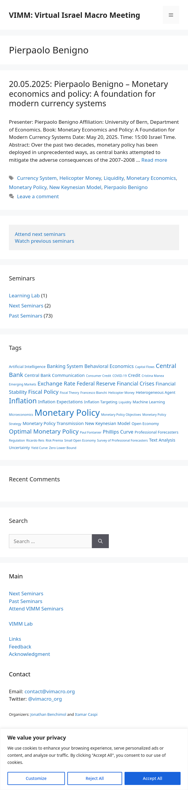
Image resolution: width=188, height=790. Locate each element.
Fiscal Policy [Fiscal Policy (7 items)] (43, 391)
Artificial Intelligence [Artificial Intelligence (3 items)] (27, 366)
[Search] (100, 541)
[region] (94, 759)
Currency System (37, 178)
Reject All (95, 778)
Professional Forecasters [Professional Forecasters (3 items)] (157, 432)
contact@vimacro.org (50, 691)
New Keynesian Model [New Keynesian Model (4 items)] (107, 423)
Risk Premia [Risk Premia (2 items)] (54, 440)
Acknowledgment (29, 654)
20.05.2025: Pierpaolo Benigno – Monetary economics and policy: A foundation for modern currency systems (88, 93)
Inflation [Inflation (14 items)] (23, 400)
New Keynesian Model (75, 187)
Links (15, 638)
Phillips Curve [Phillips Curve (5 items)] (118, 432)
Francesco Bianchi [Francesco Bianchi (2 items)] (93, 393)
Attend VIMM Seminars (36, 608)
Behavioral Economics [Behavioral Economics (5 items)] (109, 366)
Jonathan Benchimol (48, 714)
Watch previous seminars (44, 240)
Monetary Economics (151, 178)
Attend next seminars (40, 234)
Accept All (152, 778)
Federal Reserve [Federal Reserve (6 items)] (96, 383)
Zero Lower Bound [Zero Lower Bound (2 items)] (62, 448)
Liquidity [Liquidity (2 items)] (125, 402)
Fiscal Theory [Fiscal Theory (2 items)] (69, 393)
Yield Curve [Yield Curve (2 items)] (39, 448)
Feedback (20, 646)
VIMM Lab (21, 623)
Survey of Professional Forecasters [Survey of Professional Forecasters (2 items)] (122, 440)
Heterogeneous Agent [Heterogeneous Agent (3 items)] (155, 392)
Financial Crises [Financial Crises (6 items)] (135, 383)
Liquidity (114, 178)
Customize (36, 778)
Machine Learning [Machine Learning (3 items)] (149, 401)
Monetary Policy (28, 187)
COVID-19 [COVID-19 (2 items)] (119, 376)
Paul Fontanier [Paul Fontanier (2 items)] (90, 432)
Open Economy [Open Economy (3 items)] (145, 423)
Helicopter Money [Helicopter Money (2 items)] (121, 393)
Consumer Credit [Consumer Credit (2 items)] (98, 376)
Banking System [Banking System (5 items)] (65, 366)
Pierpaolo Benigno (126, 187)
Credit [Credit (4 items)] (134, 375)
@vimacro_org (45, 698)
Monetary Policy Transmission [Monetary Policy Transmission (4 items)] (53, 423)
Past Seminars (25, 315)
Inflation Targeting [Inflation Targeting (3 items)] (100, 401)
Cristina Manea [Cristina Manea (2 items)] (153, 376)
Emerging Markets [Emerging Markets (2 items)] (22, 384)
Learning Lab (24, 295)
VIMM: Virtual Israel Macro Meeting (74, 15)
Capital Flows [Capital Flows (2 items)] (144, 367)
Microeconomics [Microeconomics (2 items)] (21, 415)
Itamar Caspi (86, 714)
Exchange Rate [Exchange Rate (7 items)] (56, 383)
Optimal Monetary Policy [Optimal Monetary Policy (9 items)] (44, 431)
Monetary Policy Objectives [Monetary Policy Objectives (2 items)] (121, 415)
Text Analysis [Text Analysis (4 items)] (162, 440)
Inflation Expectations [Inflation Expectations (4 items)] (60, 401)
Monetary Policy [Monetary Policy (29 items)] (67, 412)
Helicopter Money (80, 178)
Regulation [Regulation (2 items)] (17, 440)
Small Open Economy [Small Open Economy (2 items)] (80, 440)
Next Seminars (26, 305)
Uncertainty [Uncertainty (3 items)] (19, 447)
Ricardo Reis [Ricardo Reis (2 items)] (35, 440)
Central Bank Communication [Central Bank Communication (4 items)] (55, 375)
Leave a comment (38, 196)
